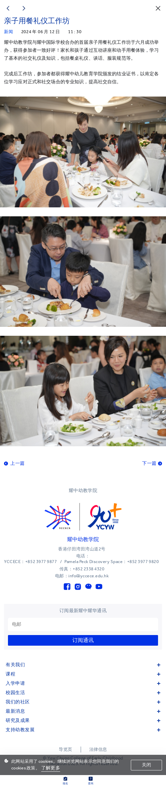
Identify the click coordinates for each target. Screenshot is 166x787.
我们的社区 (83, 702)
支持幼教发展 (83, 730)
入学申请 (83, 683)
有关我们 (83, 665)
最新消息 (83, 711)
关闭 (146, 765)
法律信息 (98, 749)
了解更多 (50, 768)
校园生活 (83, 692)
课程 (83, 674)
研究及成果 (83, 720)
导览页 (65, 749)
